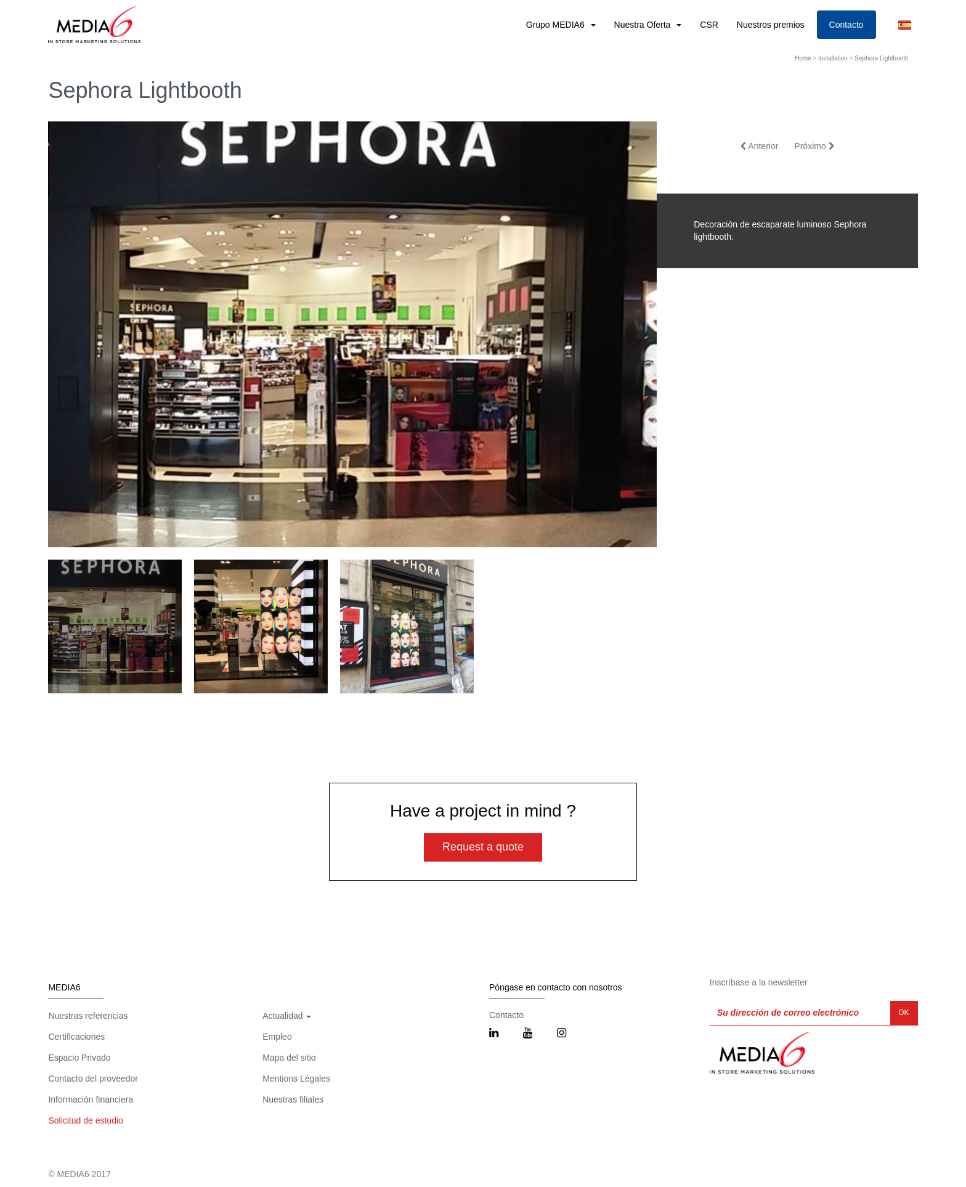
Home (803, 58)
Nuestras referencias (88, 1016)
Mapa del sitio (288, 1058)
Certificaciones (76, 1037)
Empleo (276, 1037)
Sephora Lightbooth (881, 58)
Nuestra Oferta (643, 25)
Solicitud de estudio (85, 1120)
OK (903, 1012)
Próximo (814, 146)
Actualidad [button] (286, 1016)
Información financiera (90, 1099)
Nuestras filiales (292, 1099)
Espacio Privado (79, 1058)
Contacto (846, 25)
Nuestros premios (771, 25)
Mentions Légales (296, 1078)
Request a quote (483, 847)
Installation (833, 58)
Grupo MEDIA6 (556, 25)
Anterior (759, 146)
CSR (709, 25)
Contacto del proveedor (93, 1078)
